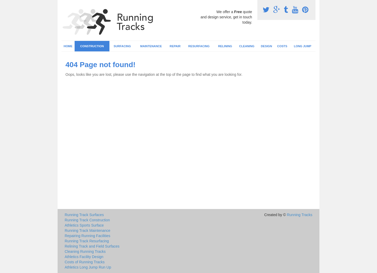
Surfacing (122, 46)
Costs (282, 46)
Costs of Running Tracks (85, 262)
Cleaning (246, 46)
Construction (92, 46)
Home (68, 46)
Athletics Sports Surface (84, 225)
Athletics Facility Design (84, 257)
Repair (175, 46)
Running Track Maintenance (87, 230)
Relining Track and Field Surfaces (92, 246)
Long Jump (302, 46)
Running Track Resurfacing (87, 241)
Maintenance (151, 46)
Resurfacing (198, 46)
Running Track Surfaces (84, 215)
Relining (225, 46)
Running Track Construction (87, 220)
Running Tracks (299, 215)
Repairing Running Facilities (87, 236)
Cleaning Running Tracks (85, 251)
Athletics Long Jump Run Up (88, 267)
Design (266, 46)
